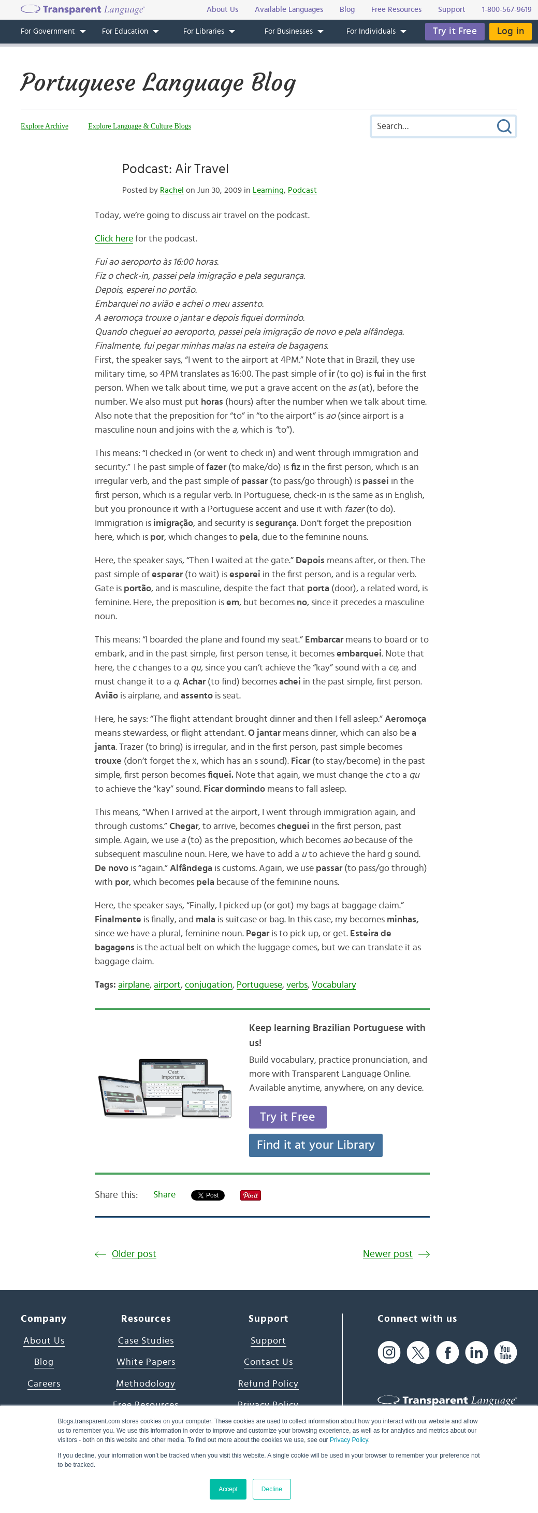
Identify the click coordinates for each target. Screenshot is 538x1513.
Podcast (302, 190)
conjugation (208, 985)
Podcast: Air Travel (175, 169)
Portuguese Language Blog (158, 82)
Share (164, 1195)
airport (167, 985)
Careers (44, 1384)
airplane (134, 985)
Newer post (388, 1254)
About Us (44, 1341)
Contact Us (268, 1362)
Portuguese (259, 985)
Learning (268, 190)
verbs (297, 985)
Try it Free (455, 31)
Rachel (172, 190)
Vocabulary (334, 985)
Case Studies (146, 1341)
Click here (114, 239)
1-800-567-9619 (507, 9)
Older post (134, 1254)
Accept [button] (228, 1489)
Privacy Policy (349, 1440)
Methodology (146, 1384)
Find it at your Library (316, 1145)
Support (268, 1341)
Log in (510, 31)
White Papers (146, 1362)
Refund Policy (268, 1384)
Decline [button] (271, 1489)
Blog (44, 1362)
